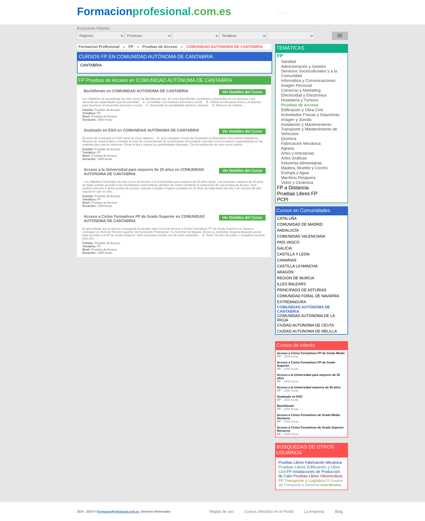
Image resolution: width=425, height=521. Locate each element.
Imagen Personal (296, 85)
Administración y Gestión (303, 66)
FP (130, 46)
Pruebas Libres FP (297, 193)
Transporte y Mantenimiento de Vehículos (309, 131)
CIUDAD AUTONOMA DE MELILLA (307, 331)
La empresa (314, 511)
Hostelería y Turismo (299, 100)
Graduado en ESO (289, 396)
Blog (339, 511)
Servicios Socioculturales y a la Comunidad (309, 73)
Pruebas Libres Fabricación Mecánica (310, 462)
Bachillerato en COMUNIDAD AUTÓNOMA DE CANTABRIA (136, 91)
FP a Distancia (293, 187)
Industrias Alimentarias (301, 163)
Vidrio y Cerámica (297, 182)
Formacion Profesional (99, 46)
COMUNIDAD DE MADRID (300, 224)
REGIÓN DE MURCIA (295, 278)
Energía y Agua (295, 172)
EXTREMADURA (291, 302)
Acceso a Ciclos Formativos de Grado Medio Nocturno (308, 416)
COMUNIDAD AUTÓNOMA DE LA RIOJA (306, 318)
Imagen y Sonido (296, 119)
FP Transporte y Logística (301, 480)
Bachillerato (285, 405)
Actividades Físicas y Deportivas (310, 114)
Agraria (287, 148)
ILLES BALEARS (291, 284)
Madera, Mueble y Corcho (304, 167)
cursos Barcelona (330, 485)
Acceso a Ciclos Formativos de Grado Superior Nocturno (310, 429)
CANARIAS (287, 260)
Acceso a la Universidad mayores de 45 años (309, 387)
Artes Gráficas (294, 158)
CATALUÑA (287, 218)
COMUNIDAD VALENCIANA (301, 236)
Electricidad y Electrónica (304, 95)
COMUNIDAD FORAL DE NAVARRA (308, 296)
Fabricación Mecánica (301, 143)
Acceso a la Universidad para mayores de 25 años (308, 376)
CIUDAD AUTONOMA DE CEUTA (305, 325)
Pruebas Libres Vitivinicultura (318, 476)
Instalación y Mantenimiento (306, 124)
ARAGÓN (285, 272)
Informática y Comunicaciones (308, 80)
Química (288, 138)
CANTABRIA (91, 65)
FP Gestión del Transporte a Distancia (310, 483)
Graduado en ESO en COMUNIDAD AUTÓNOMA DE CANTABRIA (141, 130)
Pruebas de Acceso (159, 46)
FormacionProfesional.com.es (118, 511)
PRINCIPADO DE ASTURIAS (302, 290)
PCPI (282, 199)
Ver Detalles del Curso (242, 92)
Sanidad (288, 61)
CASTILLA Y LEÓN (293, 254)
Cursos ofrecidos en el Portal (268, 511)
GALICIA (284, 248)
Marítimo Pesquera (298, 177)
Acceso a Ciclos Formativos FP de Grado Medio (311, 353)
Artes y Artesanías (297, 153)
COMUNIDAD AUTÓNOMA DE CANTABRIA (303, 309)
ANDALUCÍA (288, 230)
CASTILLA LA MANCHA (297, 266)
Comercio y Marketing (301, 90)
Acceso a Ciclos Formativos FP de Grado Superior (306, 364)
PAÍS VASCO (288, 242)
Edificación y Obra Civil (302, 109)
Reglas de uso (222, 511)
